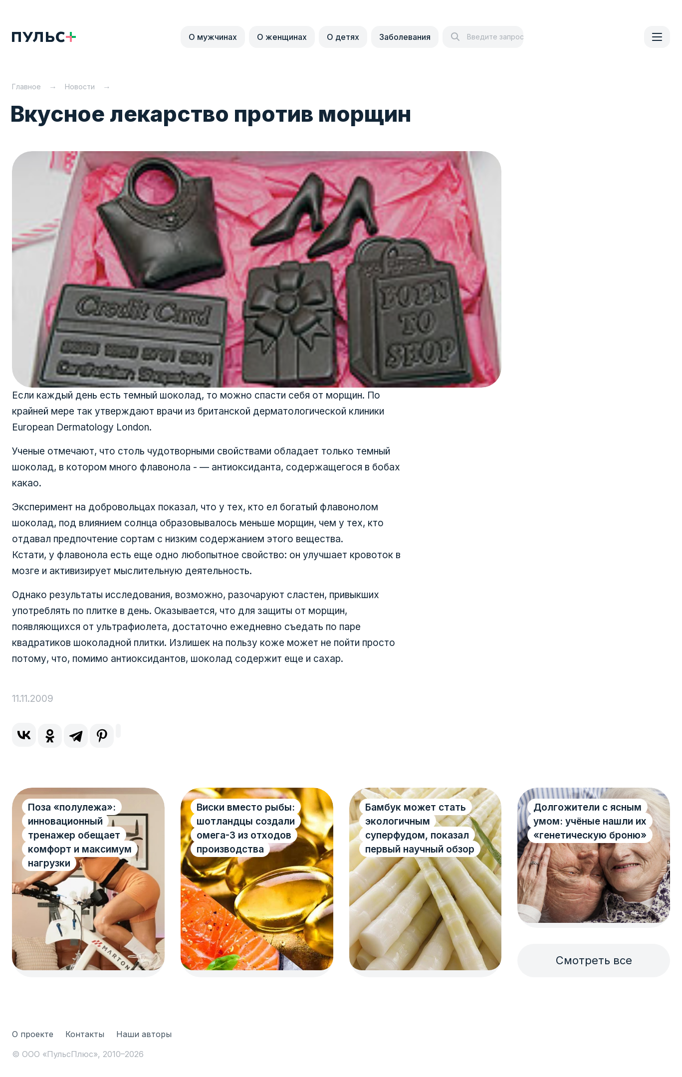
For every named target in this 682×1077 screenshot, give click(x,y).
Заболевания (405, 37)
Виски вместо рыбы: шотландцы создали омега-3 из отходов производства (246, 828)
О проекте (32, 1034)
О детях (343, 37)
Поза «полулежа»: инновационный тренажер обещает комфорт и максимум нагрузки (80, 835)
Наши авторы (144, 1034)
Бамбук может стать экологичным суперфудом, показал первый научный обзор (419, 828)
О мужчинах (213, 37)
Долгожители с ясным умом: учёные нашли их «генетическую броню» (590, 821)
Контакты (84, 1034)
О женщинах (282, 37)
